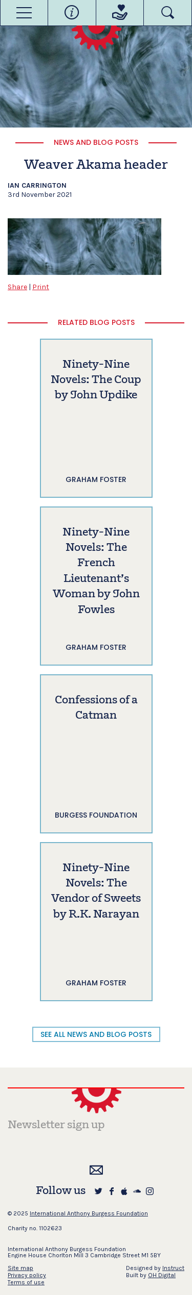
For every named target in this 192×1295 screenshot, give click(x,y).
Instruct (173, 1268)
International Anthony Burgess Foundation (89, 1213)
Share (17, 287)
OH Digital (162, 1275)
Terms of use (26, 1282)
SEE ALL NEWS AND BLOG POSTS (96, 1034)
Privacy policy (27, 1275)
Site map (20, 1268)
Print (40, 287)
